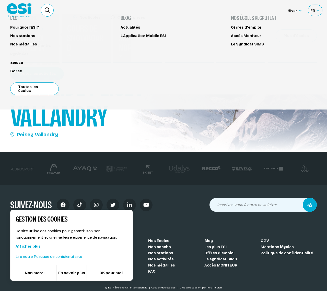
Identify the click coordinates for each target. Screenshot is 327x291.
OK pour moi (111, 273)
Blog (208, 240)
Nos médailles (161, 265)
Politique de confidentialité (287, 253)
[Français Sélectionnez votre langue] (315, 10)
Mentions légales (277, 247)
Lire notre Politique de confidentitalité (49, 256)
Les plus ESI (215, 247)
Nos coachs (159, 247)
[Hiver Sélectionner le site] (294, 10)
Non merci (34, 273)
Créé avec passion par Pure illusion (201, 287)
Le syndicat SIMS (220, 259)
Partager (278, 46)
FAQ (152, 271)
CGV (265, 240)
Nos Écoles (158, 240)
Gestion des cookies (163, 287)
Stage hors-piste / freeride (38, 35)
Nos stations (160, 253)
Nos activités (161, 259)
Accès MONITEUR (220, 265)
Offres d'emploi (219, 253)
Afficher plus (28, 246)
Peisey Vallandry (34, 134)
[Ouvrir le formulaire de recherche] (47, 10)
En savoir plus (71, 273)
